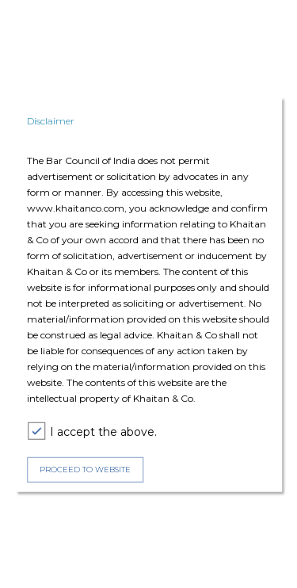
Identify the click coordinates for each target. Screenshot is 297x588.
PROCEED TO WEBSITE (85, 469)
